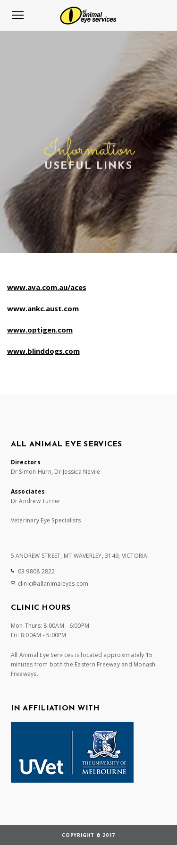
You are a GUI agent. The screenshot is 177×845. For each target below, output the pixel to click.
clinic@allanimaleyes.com (53, 584)
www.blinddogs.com (43, 351)
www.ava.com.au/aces (46, 287)
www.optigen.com (40, 329)
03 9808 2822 (36, 571)
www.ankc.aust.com (43, 308)
